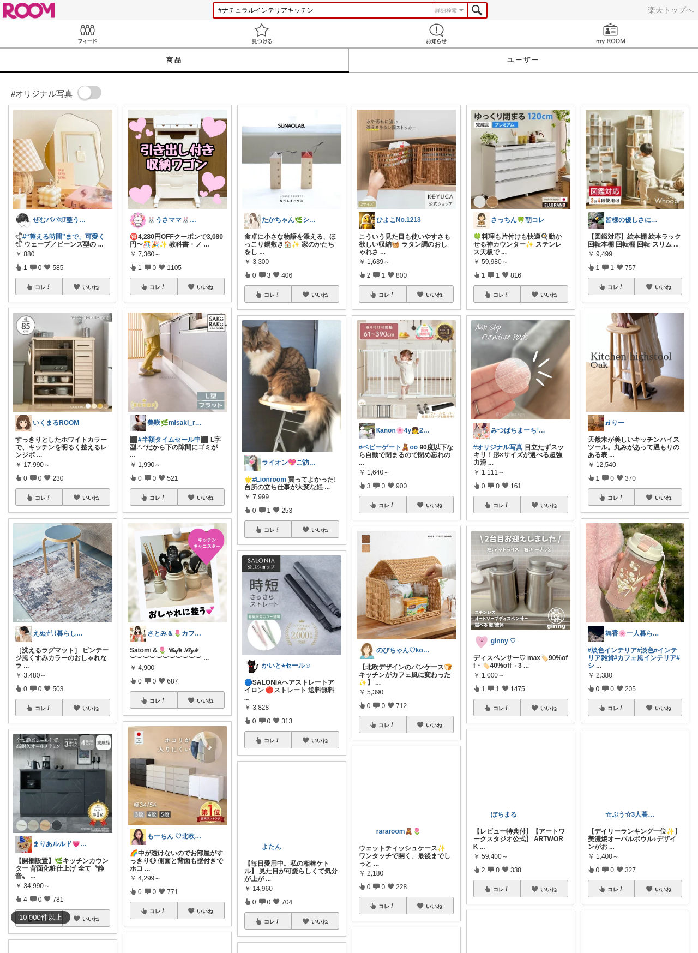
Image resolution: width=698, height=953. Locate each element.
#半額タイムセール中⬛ (173, 439)
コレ (43, 287)
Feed (87, 33)
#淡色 (645, 650)
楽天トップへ (671, 9)
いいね (90, 287)
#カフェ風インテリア (645, 658)
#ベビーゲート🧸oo (388, 447)
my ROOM (611, 33)
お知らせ (436, 33)
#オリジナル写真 (498, 447)
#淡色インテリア (612, 650)
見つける (261, 33)
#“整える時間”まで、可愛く (63, 237)
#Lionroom (269, 479)
